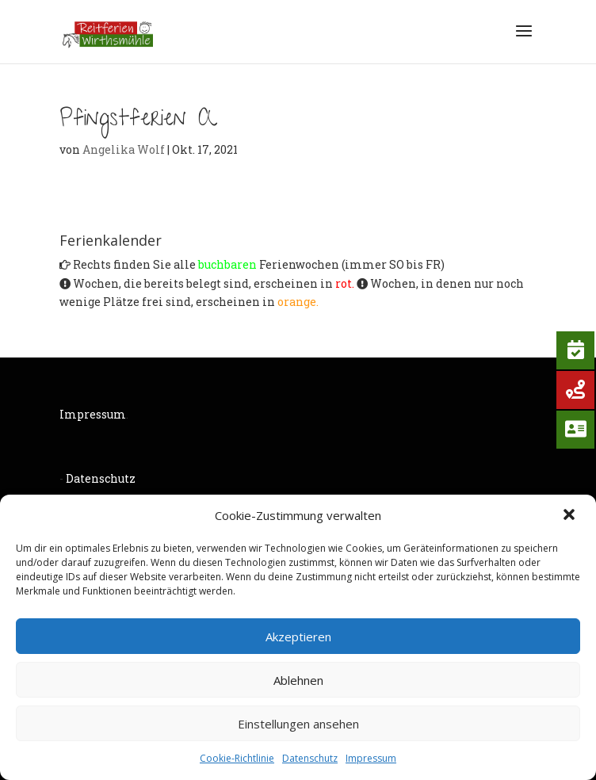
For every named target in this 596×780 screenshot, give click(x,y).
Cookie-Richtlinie (237, 758)
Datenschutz (310, 758)
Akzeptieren (298, 636)
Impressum (371, 758)
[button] (570, 516)
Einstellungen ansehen (298, 724)
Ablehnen (298, 680)
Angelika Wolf (123, 149)
